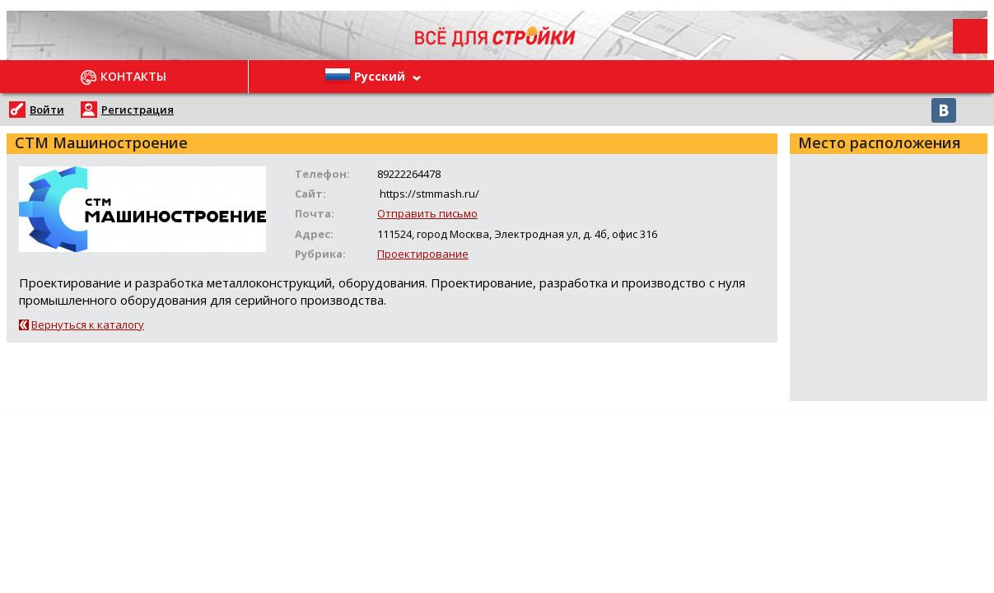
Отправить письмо (427, 213)
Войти (47, 109)
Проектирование (423, 253)
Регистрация (137, 109)
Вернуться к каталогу (87, 324)
